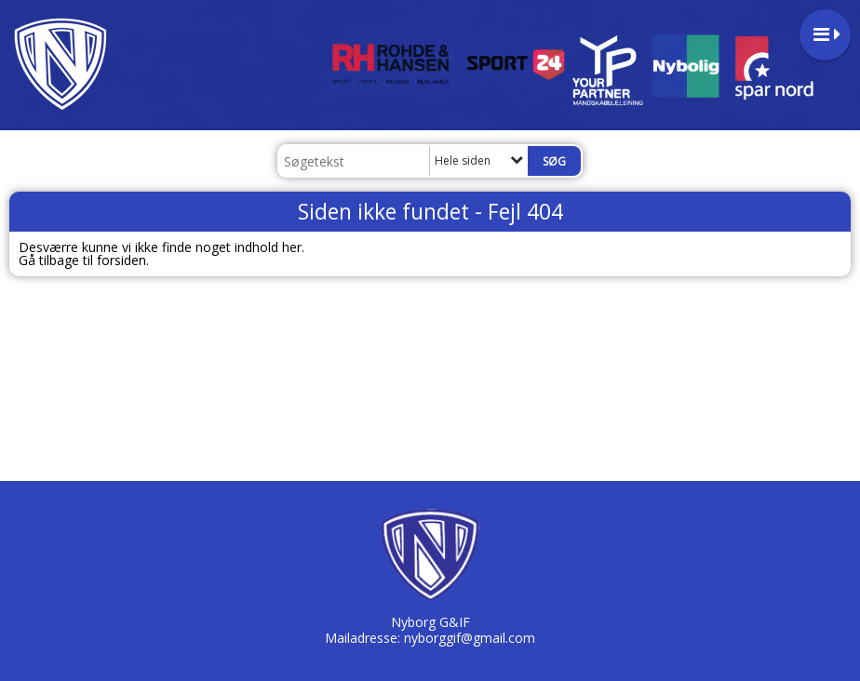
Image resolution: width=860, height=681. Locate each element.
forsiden (121, 260)
